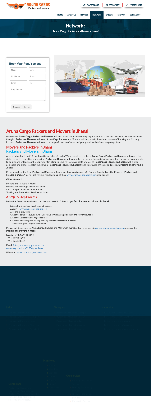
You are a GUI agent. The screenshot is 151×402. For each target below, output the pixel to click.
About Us (71, 15)
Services (84, 15)
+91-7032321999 (112, 5)
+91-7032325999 (134, 5)
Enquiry (121, 15)
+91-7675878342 (91, 5)
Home (60, 15)
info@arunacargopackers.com (28, 245)
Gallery (109, 15)
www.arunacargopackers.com (82, 175)
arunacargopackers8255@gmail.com (24, 248)
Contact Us (135, 15)
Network (96, 15)
